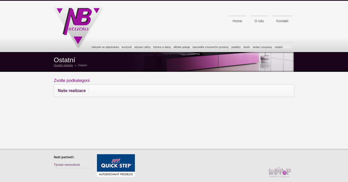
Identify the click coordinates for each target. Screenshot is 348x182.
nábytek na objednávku (105, 47)
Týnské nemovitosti (67, 165)
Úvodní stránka (63, 65)
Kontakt (282, 21)
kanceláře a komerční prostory (211, 47)
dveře (246, 47)
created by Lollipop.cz (280, 172)
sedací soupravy (262, 47)
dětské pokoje (182, 47)
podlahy (236, 47)
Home (237, 21)
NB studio (80, 26)
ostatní (279, 47)
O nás (259, 21)
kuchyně (127, 47)
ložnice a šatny (162, 47)
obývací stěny (142, 47)
